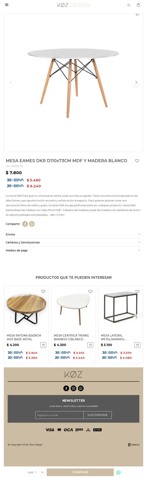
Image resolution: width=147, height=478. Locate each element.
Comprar (80, 472)
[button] (136, 82)
